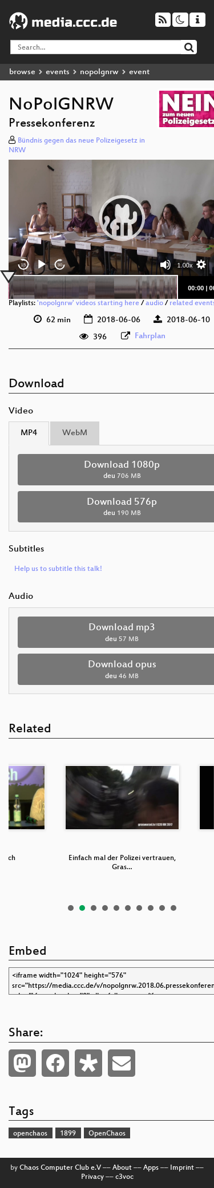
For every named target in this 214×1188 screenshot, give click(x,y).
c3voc (124, 1177)
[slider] (93, 287)
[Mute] (165, 264)
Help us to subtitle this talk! (58, 569)
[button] (122, 217)
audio (154, 303)
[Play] (41, 264)
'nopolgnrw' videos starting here (88, 303)
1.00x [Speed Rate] (185, 265)
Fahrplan (150, 336)
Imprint (182, 1168)
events (58, 72)
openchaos (30, 1134)
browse (22, 72)
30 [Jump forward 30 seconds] (60, 264)
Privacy (92, 1177)
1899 (68, 1134)
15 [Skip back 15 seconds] (23, 264)
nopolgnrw (99, 72)
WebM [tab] (74, 433)
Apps (151, 1168)
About (122, 1168)
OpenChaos (107, 1134)
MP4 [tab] (29, 433)
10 (173, 908)
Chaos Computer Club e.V (60, 1168)
